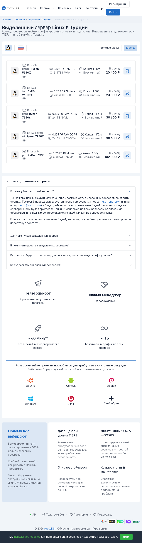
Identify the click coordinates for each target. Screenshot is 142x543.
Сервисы (20, 19)
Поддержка (104, 514)
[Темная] (102, 8)
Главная (6, 19)
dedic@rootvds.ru (29, 205)
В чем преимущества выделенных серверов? (40, 245)
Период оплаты (109, 47)
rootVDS (49, 528)
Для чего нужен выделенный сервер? (35, 235)
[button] (47, 8)
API (34, 514)
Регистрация (117, 4)
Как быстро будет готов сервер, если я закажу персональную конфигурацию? (61, 255)
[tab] (71, 191)
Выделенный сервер (39, 19)
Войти (113, 12)
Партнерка (81, 514)
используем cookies (27, 536)
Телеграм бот (55, 514)
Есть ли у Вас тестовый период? (32, 191)
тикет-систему (110, 201)
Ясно (126, 536)
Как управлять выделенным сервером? (35, 265)
